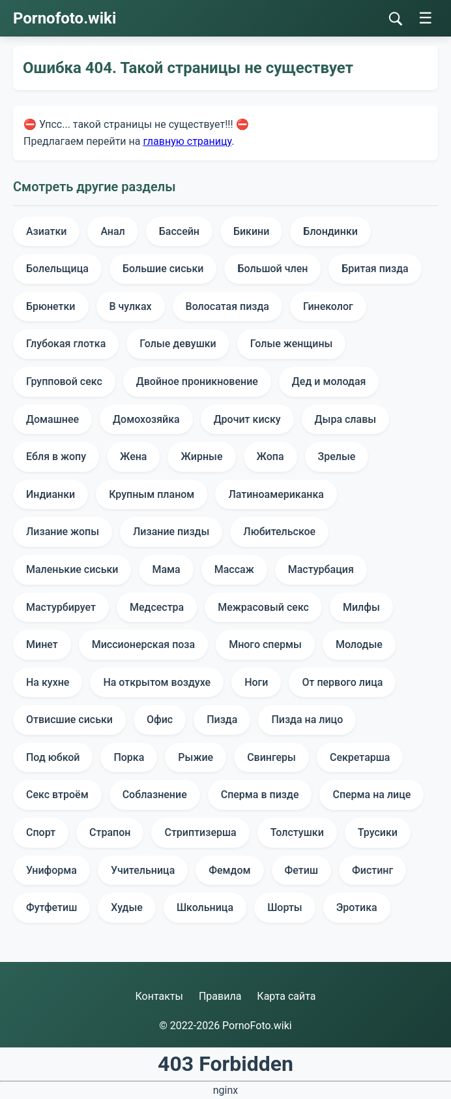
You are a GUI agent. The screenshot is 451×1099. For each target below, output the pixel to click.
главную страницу (187, 141)
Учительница (143, 870)
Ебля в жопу (56, 456)
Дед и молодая (329, 381)
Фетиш (301, 870)
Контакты (158, 996)
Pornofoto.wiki (64, 18)
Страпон (109, 832)
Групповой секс (64, 381)
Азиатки (46, 231)
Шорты (284, 907)
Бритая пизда (375, 268)
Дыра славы (346, 419)
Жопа (270, 456)
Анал (112, 231)
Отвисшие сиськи (69, 719)
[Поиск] (395, 19)
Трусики (378, 832)
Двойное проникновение (197, 381)
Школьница (205, 907)
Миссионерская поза (143, 644)
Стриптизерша (200, 832)
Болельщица (57, 268)
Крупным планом (151, 494)
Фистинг (372, 870)
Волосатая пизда (227, 306)
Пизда (222, 719)
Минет (42, 644)
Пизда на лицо (307, 719)
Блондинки (330, 231)
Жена (133, 456)
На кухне (47, 682)
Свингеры (271, 757)
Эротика (356, 907)
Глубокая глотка (66, 343)
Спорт (40, 832)
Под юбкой (53, 757)
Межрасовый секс (263, 607)
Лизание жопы (62, 531)
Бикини (251, 231)
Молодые (359, 644)
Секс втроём (57, 794)
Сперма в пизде (260, 794)
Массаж (234, 569)
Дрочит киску (247, 419)
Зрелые (337, 456)
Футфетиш (51, 907)
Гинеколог (328, 306)
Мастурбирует (61, 607)
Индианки (50, 494)
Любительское (279, 531)
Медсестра (157, 607)
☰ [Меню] (425, 18)
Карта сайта (286, 996)
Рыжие (195, 757)
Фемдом (229, 870)
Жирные (201, 456)
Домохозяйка (146, 419)
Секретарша (360, 757)
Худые (127, 907)
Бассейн (179, 231)
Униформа (51, 870)
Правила (220, 996)
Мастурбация (321, 569)
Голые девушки (177, 343)
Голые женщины (291, 343)
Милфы (361, 607)
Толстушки (297, 832)
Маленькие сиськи (72, 569)
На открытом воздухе (157, 682)
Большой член (272, 268)
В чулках (130, 306)
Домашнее (52, 419)
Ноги (256, 682)
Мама (166, 569)
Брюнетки (51, 306)
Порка (128, 757)
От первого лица (342, 682)
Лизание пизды (171, 531)
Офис (160, 719)
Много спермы (265, 644)
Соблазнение (155, 794)
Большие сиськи (163, 268)
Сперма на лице (371, 794)
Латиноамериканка (276, 494)
